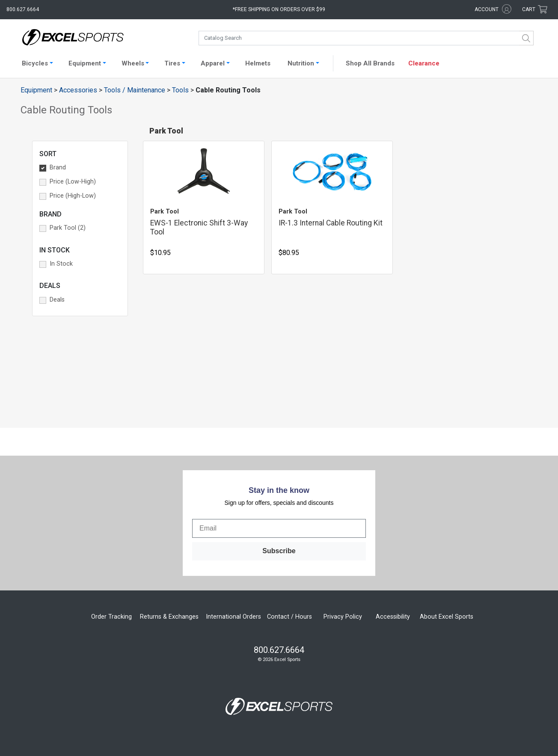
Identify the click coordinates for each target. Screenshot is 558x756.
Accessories (78, 90)
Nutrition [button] (301, 63)
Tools (180, 90)
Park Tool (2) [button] (68, 227)
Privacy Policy (343, 616)
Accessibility (393, 616)
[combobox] (366, 38)
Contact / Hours (289, 616)
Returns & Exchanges (169, 616)
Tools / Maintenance (134, 90)
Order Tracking (111, 616)
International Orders (233, 616)
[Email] (279, 528)
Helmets (257, 63)
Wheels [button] (133, 63)
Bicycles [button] (35, 63)
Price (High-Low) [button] (73, 195)
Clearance (423, 63)
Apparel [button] (213, 63)
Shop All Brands (370, 63)
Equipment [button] (84, 63)
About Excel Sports (446, 616)
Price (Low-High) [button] (73, 181)
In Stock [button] (61, 263)
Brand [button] (58, 167)
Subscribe (278, 550)
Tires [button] (172, 63)
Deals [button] (57, 299)
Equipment (36, 90)
